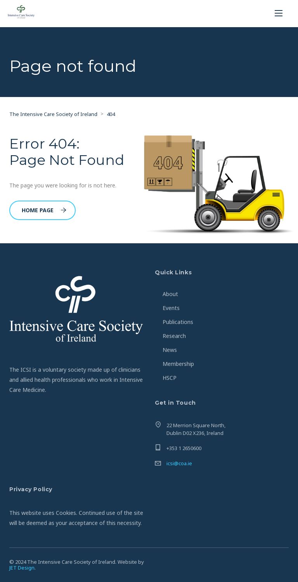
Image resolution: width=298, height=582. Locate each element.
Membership (178, 363)
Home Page (44, 210)
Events (171, 308)
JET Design (22, 567)
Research (174, 336)
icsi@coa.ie (179, 463)
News (170, 349)
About (170, 294)
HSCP (170, 377)
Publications (178, 322)
